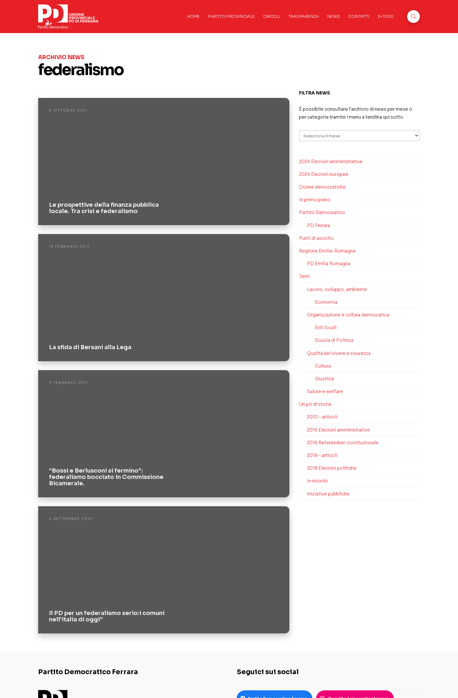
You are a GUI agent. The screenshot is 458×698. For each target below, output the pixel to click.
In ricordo (317, 481)
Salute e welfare (325, 391)
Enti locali (326, 327)
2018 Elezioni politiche (332, 468)
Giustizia (324, 379)
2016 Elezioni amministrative (338, 430)
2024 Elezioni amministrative (331, 161)
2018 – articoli (322, 455)
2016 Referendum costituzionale (342, 443)
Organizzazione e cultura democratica (348, 315)
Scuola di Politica (334, 340)
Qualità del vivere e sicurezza (339, 353)
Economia (326, 302)
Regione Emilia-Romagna (327, 251)
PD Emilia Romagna (328, 263)
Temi (304, 276)
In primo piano (314, 200)
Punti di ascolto (316, 238)
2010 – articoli (322, 417)
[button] (413, 16)
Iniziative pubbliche (328, 494)
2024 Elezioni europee (323, 174)
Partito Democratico (322, 212)
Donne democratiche (322, 187)
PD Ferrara (318, 225)
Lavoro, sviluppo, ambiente (337, 289)
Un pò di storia (315, 404)
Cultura (323, 366)
